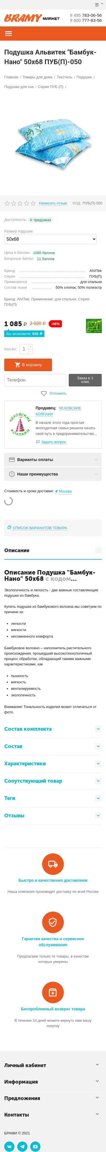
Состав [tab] (53, 746)
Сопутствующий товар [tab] (53, 781)
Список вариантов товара (40, 528)
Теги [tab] (53, 798)
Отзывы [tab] (53, 815)
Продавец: (46, 408)
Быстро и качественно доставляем (53, 880)
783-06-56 (85, 15)
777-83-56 (85, 20)
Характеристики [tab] (53, 763)
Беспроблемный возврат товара (53, 1009)
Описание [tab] (53, 550)
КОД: (77, 203)
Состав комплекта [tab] (53, 729)
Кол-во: (10, 349)
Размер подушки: (18, 231)
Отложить (53, 393)
